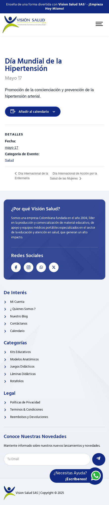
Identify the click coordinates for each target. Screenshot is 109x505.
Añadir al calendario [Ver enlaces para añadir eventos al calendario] (34, 111)
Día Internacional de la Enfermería (31, 176)
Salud (9, 160)
